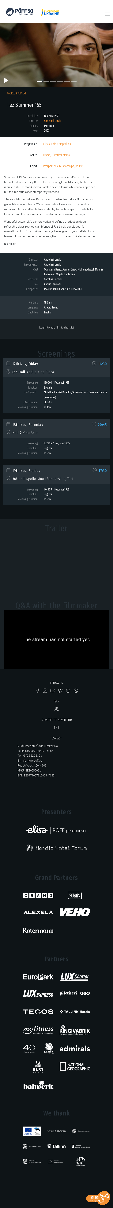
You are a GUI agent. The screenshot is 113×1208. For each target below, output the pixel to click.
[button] (8, 55)
